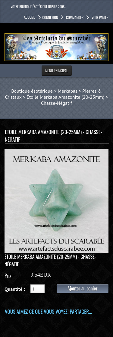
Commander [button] (74, 17)
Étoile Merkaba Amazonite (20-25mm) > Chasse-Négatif (67, 100)
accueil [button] (29, 17)
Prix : (9, 275)
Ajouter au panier (82, 288)
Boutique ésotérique (32, 91)
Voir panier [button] (99, 17)
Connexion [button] (50, 17)
